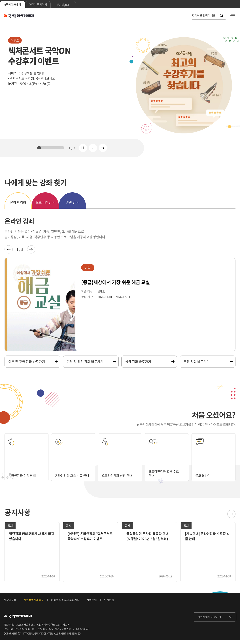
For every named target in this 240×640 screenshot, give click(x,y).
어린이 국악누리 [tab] (38, 5)
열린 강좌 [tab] (72, 202)
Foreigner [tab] (63, 5)
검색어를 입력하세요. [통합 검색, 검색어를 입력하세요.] (204, 15)
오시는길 (109, 600)
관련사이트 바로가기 (209, 617)
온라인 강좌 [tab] (18, 202)
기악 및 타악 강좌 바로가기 (91, 361)
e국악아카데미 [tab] (12, 5)
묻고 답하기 (203, 475)
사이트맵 (92, 600)
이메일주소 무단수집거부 (65, 600)
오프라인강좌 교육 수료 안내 (164, 473)
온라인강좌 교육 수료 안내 (73, 475)
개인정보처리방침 (34, 600)
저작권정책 (10, 600)
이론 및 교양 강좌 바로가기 (32, 361)
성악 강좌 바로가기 (149, 361)
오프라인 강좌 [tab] (45, 202)
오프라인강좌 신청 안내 (118, 475)
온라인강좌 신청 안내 (22, 475)
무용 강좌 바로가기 (208, 361)
